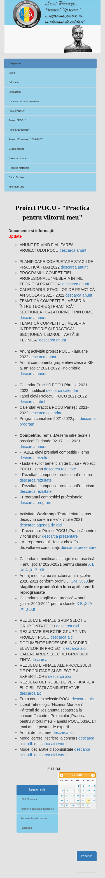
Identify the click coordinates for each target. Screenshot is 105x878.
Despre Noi (15, 63)
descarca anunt (72, 250)
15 (78, 795)
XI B (34, 570)
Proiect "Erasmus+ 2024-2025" (26, 139)
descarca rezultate (36, 458)
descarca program (35, 502)
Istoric (12, 72)
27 (67, 805)
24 (88, 800)
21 (72, 800)
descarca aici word (50, 743)
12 (62, 795)
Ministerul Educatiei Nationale (37, 808)
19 (62, 800)
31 (88, 805)
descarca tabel (32, 401)
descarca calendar (62, 390)
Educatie (13, 82)
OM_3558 (79, 581)
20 (67, 800)
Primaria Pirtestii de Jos (34, 818)
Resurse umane (18, 158)
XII (41, 570)
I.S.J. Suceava (29, 799)
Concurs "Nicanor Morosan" (24, 101)
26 (62, 805)
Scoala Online (16, 148)
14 (72, 795)
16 (83, 795)
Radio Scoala (16, 177)
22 (78, 800)
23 (83, 800)
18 (94, 795)
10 (88, 790)
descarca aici (67, 626)
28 (72, 805)
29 (78, 805)
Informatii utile (16, 186)
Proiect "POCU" (17, 120)
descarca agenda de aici (41, 525)
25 (94, 800)
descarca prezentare (60, 536)
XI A (25, 570)
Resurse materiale (19, 168)
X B (91, 564)
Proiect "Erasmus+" (20, 129)
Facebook (26, 827)
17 (88, 795)
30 (83, 805)
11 (94, 790)
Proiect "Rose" (17, 111)
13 (67, 795)
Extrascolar (15, 92)
